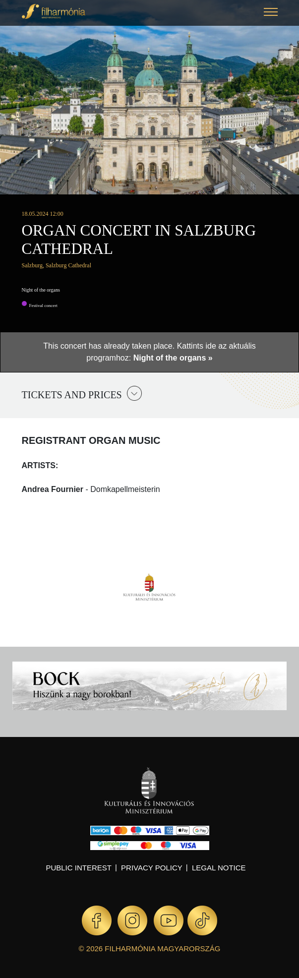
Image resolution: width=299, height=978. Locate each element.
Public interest (79, 867)
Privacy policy (151, 867)
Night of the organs (41, 290)
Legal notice (219, 867)
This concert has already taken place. (110, 346)
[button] (271, 13)
